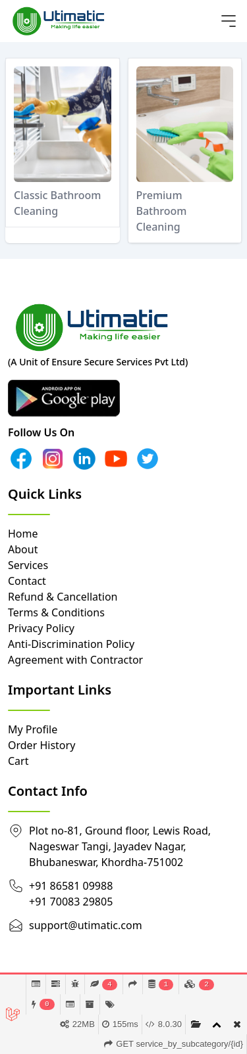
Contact (27, 581)
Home (23, 533)
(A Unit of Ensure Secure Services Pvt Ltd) (98, 361)
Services (28, 565)
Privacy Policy (41, 628)
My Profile (32, 729)
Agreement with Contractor (75, 660)
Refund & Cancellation (63, 596)
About (23, 549)
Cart (18, 761)
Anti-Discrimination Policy (71, 644)
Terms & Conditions (56, 612)
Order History (41, 745)
